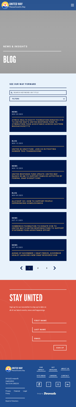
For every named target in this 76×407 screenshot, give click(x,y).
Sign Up (60, 348)
